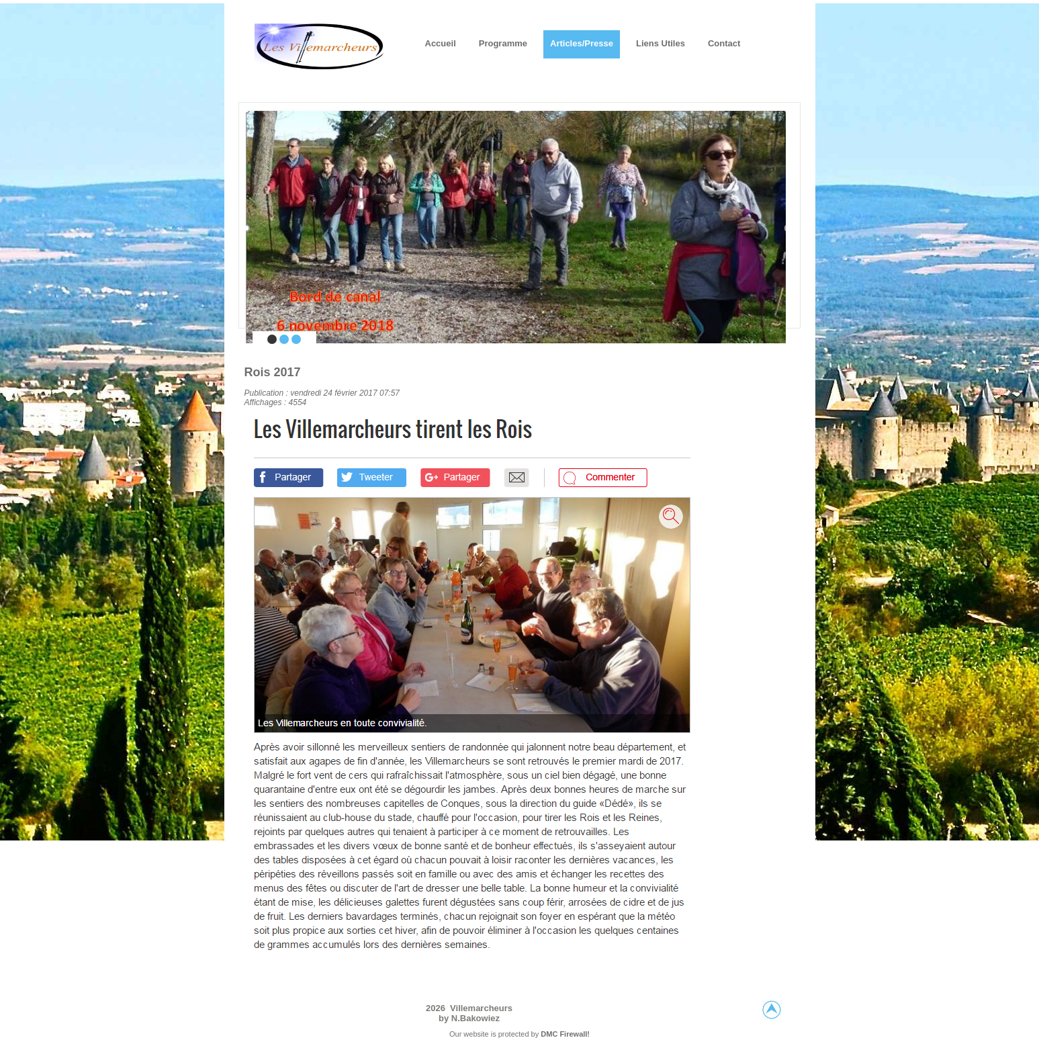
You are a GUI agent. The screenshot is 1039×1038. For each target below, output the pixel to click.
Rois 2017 (272, 372)
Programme (503, 43)
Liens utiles (660, 43)
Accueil (440, 43)
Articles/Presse (581, 43)
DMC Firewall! (565, 1034)
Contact (724, 43)
